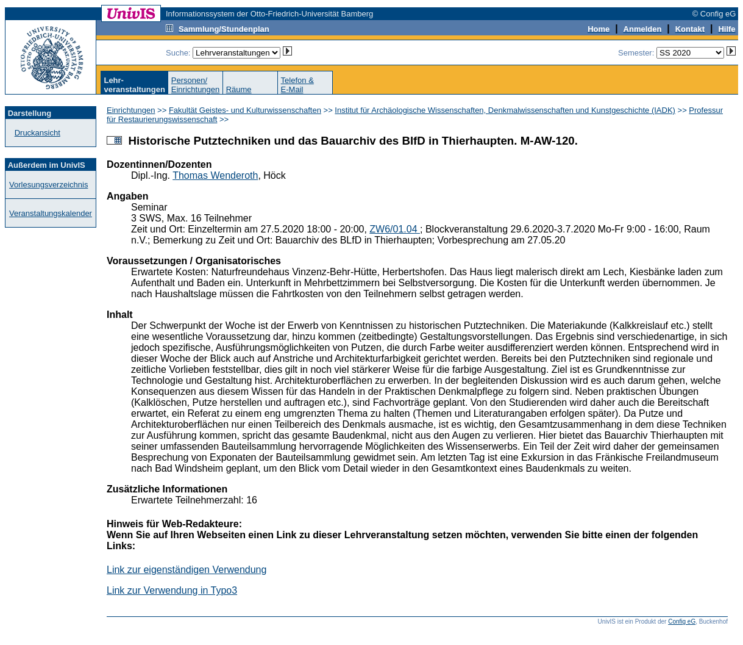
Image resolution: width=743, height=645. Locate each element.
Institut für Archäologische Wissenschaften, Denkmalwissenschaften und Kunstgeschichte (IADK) (505, 110)
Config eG (681, 621)
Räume (239, 89)
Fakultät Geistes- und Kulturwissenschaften (245, 110)
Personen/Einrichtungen (195, 85)
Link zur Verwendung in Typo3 (172, 590)
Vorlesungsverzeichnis (48, 184)
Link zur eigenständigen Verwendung (186, 569)
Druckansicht (37, 132)
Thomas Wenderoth (215, 175)
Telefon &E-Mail (297, 85)
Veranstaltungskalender (50, 213)
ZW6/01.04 (394, 229)
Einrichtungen (131, 110)
